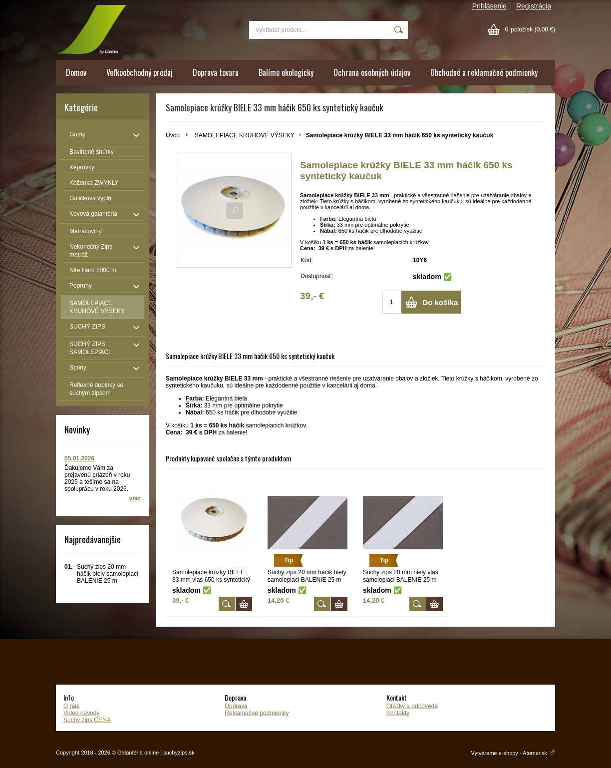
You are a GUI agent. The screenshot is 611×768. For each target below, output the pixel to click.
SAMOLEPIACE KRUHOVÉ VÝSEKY (245, 135)
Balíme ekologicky (286, 72)
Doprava (236, 706)
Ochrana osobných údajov (371, 72)
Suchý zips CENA (87, 720)
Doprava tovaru (216, 72)
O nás (71, 706)
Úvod (173, 135)
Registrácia (533, 6)
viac (135, 498)
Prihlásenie (489, 6)
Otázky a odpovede (412, 706)
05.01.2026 (79, 458)
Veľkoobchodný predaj (139, 72)
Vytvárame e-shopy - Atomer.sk (513, 753)
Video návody (81, 713)
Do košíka (440, 302)
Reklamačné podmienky (257, 713)
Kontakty (398, 713)
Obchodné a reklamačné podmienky (484, 72)
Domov (76, 72)
